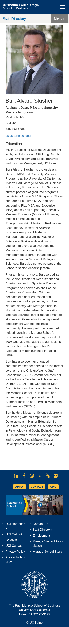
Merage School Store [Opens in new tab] (47, 551)
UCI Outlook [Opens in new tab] (14, 534)
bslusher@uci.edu (19, 136)
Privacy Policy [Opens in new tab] (15, 551)
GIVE (53, 486)
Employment (41, 535)
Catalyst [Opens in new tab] (11, 540)
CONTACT (37, 486)
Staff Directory (42, 529)
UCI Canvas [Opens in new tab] (14, 545)
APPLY (19, 486)
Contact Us (40, 524)
